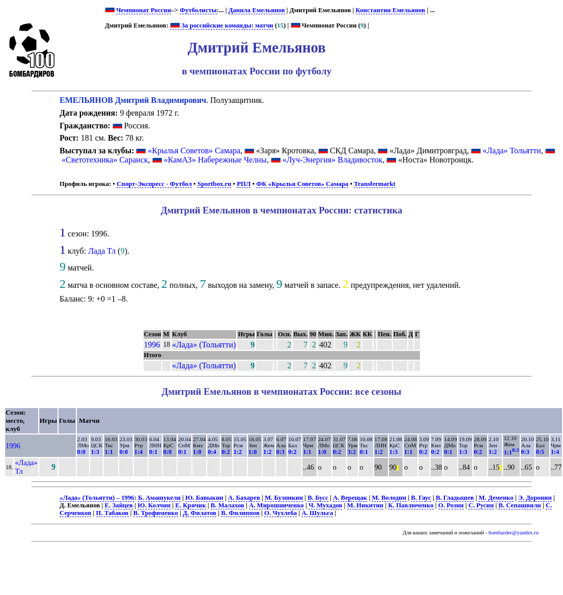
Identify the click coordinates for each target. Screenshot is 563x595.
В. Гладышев (455, 497)
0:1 (153, 451)
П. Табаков (112, 513)
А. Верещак (350, 497)
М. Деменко (496, 497)
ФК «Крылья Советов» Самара (302, 183)
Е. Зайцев (119, 505)
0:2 (225, 451)
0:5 (540, 451)
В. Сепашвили (519, 505)
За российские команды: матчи (221, 25)
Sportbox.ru (214, 183)
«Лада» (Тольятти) (204, 344)
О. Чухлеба (280, 513)
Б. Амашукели (159, 497)
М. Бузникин (284, 497)
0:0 (81, 451)
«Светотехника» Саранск (105, 159)
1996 (152, 344)
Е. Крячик (190, 505)
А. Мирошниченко (276, 505)
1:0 (197, 451)
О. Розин (451, 505)
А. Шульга (317, 513)
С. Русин (481, 505)
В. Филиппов (240, 513)
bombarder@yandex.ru (514, 532)
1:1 (108, 451)
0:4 (212, 451)
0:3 (280, 451)
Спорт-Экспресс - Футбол (154, 183)
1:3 (95, 451)
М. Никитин (365, 505)
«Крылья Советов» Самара (194, 150)
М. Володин (389, 497)
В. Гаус (421, 497)
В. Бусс (317, 497)
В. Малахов (227, 505)
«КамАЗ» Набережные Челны (215, 159)
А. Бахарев (244, 497)
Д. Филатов (199, 513)
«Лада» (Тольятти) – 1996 (97, 497)
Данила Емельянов (257, 10)
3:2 (352, 451)
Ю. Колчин (154, 505)
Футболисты (198, 10)
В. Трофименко (155, 513)
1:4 (138, 451)
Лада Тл (102, 251)
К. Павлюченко (410, 505)
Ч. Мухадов (325, 505)
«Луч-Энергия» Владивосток (333, 159)
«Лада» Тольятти (512, 150)
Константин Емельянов (391, 10)
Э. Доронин (535, 497)
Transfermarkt (375, 183)
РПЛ (243, 183)
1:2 (238, 451)
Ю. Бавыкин (204, 497)
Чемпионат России (143, 10)
